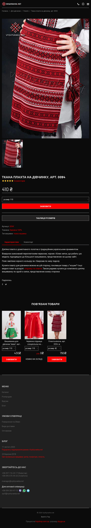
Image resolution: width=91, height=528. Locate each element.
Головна (5, 11)
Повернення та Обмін (11, 422)
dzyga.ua (61, 521)
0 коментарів (19, 181)
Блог (4, 406)
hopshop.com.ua (42, 521)
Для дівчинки (16, 11)
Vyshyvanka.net (48, 513)
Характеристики (11, 242)
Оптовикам (6, 431)
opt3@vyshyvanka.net (11, 494)
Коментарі (28, 242)
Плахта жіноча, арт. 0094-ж (56, 342)
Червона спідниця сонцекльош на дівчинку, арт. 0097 (34, 343)
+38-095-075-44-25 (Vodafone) (15, 476)
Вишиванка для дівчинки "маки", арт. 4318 (11, 343)
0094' (12, 226)
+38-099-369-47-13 (10, 491)
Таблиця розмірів (45, 218)
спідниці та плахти (33, 268)
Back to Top (45, 517)
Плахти (26, 11)
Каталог (5, 392)
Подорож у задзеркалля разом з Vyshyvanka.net (22, 450)
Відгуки (5, 401)
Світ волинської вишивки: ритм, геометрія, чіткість (23, 457)
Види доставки (8, 426)
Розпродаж (7, 397)
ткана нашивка (20, 234)
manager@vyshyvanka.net (13, 481)
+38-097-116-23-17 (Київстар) (14, 473)
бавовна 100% (16, 230)
